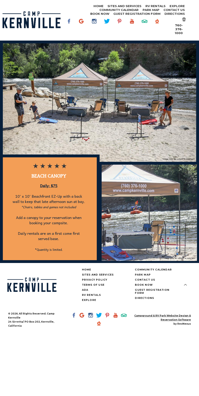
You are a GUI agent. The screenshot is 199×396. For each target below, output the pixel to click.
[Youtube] (132, 27)
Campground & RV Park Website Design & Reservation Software (162, 317)
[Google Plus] (81, 27)
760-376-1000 (179, 29)
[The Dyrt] (157, 27)
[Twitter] (107, 27)
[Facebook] (69, 27)
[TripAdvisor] (144, 27)
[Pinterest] (119, 27)
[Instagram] (94, 27)
